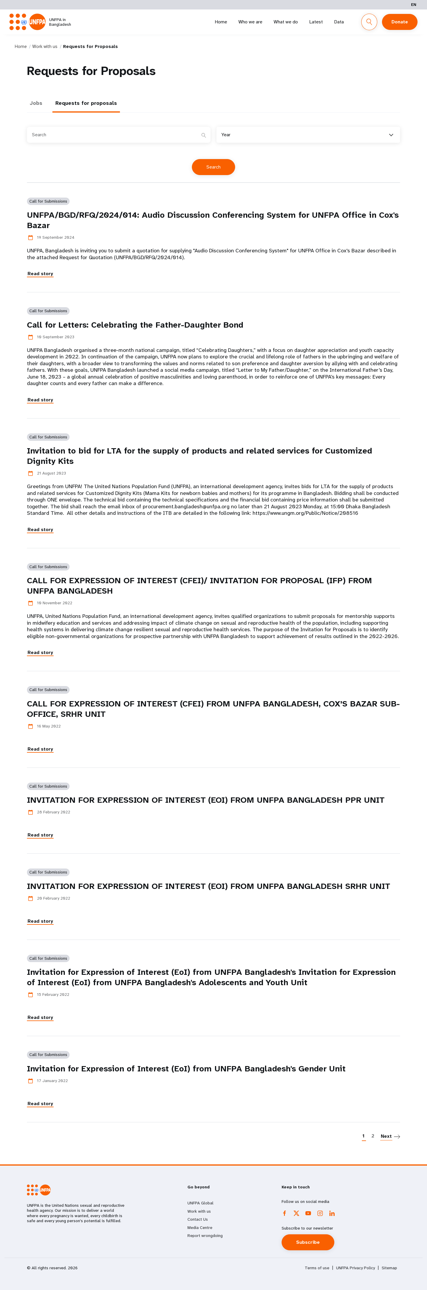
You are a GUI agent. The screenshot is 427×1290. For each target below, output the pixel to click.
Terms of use (317, 1267)
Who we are (250, 22)
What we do (286, 22)
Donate (399, 22)
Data (339, 22)
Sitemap (389, 1267)
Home (221, 22)
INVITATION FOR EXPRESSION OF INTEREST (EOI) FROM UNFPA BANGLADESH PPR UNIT (206, 799)
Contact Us (197, 1219)
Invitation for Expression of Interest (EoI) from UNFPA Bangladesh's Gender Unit (186, 1068)
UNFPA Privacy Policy (355, 1267)
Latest (316, 22)
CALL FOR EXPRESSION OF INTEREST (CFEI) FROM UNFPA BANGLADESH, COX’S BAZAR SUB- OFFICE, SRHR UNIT (213, 708)
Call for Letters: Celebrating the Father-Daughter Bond (135, 324)
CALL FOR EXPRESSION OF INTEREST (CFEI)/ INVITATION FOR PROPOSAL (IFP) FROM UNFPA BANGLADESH (199, 585)
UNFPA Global (200, 1203)
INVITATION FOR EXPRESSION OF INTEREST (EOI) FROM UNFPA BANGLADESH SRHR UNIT (208, 886)
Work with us (44, 46)
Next (386, 1136)
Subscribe (308, 1242)
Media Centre (199, 1227)
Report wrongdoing (205, 1235)
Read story (40, 273)
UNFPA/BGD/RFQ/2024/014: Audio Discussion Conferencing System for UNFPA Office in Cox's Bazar (213, 220)
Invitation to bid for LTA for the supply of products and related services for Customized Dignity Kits (199, 456)
